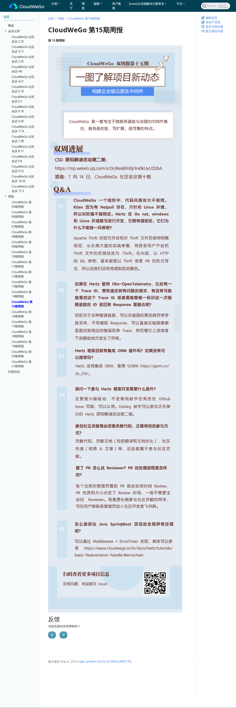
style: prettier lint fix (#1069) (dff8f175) (104, 661)
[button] (59, 3)
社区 (51, 18)
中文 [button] (180, 4)
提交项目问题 (212, 31)
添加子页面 (210, 22)
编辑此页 (209, 18)
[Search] (215, 6)
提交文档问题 (212, 27)
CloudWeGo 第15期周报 (84, 18)
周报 (61, 18)
